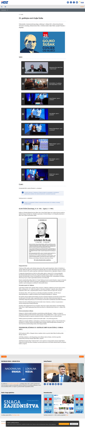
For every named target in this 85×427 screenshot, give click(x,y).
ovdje (67, 415)
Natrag (4, 356)
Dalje (81, 356)
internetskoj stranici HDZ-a (13, 383)
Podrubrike (3, 10)
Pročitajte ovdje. (16, 415)
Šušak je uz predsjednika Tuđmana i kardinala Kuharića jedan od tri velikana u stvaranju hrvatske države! (42, 203)
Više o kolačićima (52, 424)
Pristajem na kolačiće (64, 424)
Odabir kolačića (74, 424)
